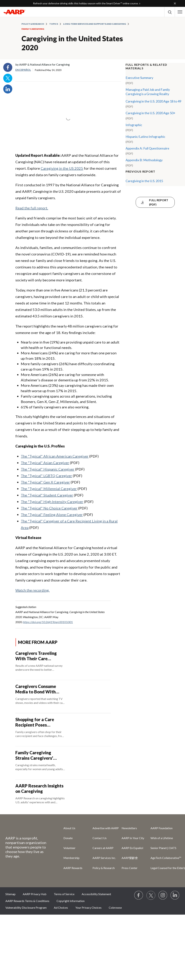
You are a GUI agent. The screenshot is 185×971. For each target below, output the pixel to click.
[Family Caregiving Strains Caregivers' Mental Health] (63, 763)
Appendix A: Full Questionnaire (147, 148)
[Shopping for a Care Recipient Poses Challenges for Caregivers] (63, 730)
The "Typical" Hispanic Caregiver (47, 469)
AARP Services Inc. (104, 857)
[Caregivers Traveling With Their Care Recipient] (63, 663)
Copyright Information (71, 901)
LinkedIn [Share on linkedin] (7, 88)
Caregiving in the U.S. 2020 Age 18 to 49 (153, 101)
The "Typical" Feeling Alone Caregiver (52, 514)
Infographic (134, 125)
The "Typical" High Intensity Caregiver (52, 501)
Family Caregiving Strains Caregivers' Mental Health (34, 755)
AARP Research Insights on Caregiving (39, 788)
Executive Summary (139, 78)
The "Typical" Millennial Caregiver (49, 488)
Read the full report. (31, 208)
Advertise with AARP (105, 828)
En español (23, 69)
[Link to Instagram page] (162, 895)
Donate (68, 838)
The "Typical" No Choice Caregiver (49, 508)
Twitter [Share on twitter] (7, 78)
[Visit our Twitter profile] (150, 895)
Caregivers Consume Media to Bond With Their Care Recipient (35, 689)
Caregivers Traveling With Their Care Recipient (36, 656)
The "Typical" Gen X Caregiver (45, 482)
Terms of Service (64, 894)
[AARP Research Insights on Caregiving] (63, 796)
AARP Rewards (72, 868)
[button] (180, 12)
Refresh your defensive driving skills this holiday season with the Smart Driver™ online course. (85, 3)
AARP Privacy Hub (34, 894)
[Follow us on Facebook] (138, 895)
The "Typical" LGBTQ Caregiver (46, 475)
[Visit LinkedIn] (175, 895)
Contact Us (99, 838)
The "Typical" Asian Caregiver (45, 462)
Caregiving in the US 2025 (62, 168)
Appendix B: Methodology (144, 160)
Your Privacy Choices (88, 907)
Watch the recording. (32, 590)
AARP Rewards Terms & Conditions (27, 901)
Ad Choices (61, 907)
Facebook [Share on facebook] (7, 67)
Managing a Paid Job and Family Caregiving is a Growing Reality (148, 92)
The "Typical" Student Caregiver (47, 495)
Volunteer (69, 848)
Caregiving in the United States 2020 (72, 43)
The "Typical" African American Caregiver (55, 456)
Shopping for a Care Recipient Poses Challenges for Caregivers (34, 722)
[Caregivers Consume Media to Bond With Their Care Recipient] (63, 696)
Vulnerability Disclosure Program (26, 907)
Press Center (129, 868)
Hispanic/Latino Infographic (145, 137)
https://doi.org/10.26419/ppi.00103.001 (48, 622)
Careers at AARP (102, 848)
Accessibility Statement (96, 894)
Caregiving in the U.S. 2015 (144, 181)
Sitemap (10, 894)
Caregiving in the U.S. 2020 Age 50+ (150, 113)
